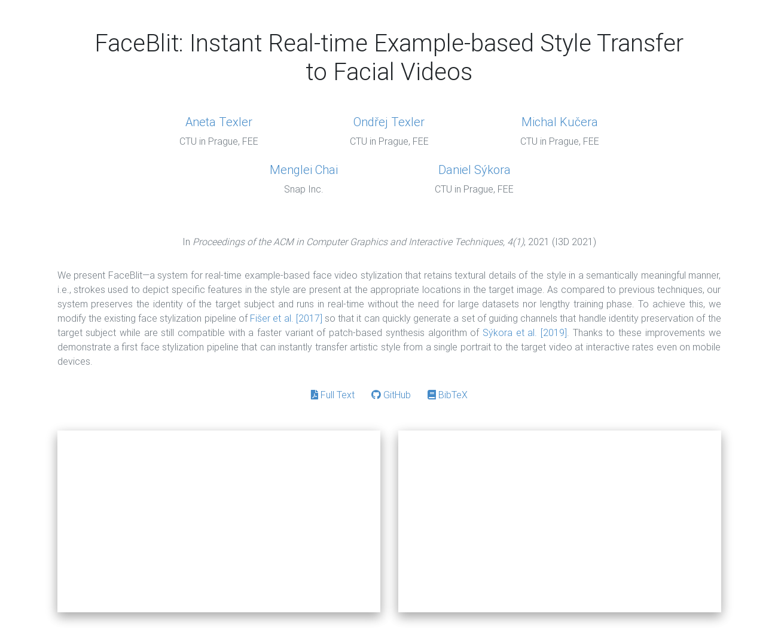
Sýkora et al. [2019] (525, 332)
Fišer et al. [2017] (286, 318)
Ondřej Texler (389, 121)
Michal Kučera (559, 121)
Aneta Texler (218, 121)
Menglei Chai (304, 169)
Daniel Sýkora (474, 169)
